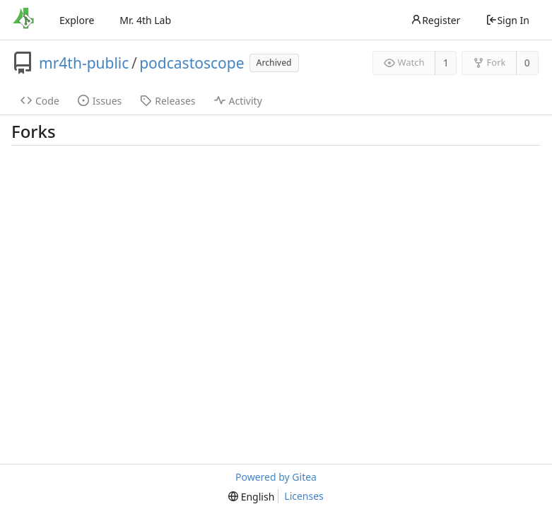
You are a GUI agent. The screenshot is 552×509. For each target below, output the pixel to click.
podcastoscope (191, 63)
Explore (76, 20)
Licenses (304, 496)
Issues (100, 100)
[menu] (251, 496)
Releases (167, 100)
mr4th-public (84, 63)
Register (435, 20)
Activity (238, 100)
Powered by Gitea (276, 477)
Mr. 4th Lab (145, 20)
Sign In (507, 20)
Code (39, 100)
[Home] (23, 20)
